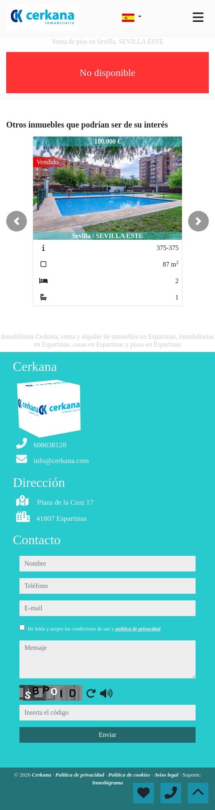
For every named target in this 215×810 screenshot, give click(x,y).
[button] (16, 221)
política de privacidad (137, 629)
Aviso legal (167, 775)
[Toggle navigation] (198, 17)
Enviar (108, 734)
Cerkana (42, 775)
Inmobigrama (107, 782)
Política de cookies (129, 775)
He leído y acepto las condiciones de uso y (94, 629)
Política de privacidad (80, 775)
